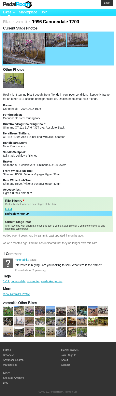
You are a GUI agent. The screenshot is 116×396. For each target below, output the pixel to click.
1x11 (6, 281)
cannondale (18, 281)
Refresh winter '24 (17, 213)
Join (44, 12)
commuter (33, 281)
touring (59, 281)
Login (107, 2)
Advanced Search (13, 359)
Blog (5, 382)
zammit (42, 235)
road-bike (47, 281)
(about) (23, 200)
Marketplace (28, 12)
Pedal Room (17, 5)
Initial (8, 209)
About (64, 359)
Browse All (9, 355)
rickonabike (8, 263)
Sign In (72, 355)
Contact (65, 364)
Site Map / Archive (13, 377)
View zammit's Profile (16, 294)
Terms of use (71, 392)
